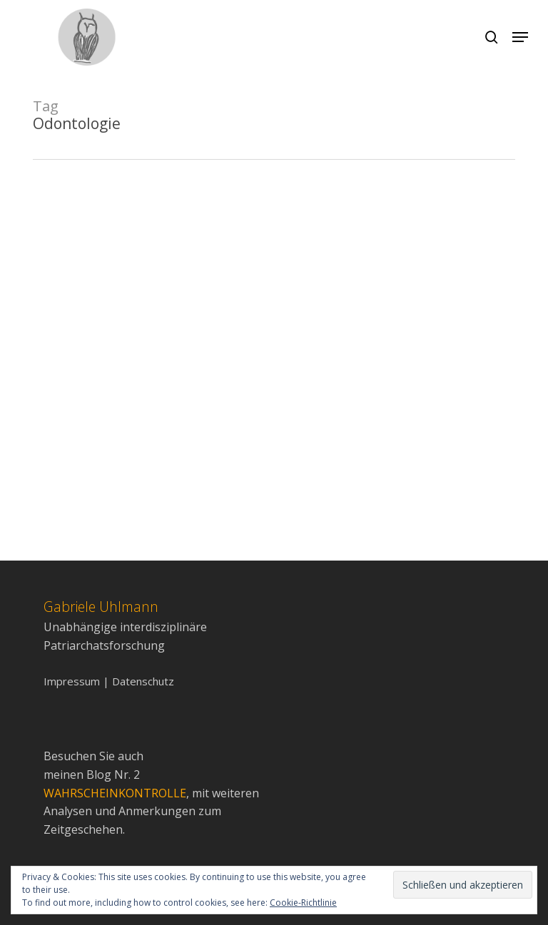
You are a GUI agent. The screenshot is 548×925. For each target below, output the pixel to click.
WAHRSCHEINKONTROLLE (115, 793)
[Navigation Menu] (520, 37)
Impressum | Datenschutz (109, 681)
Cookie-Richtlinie (303, 902)
